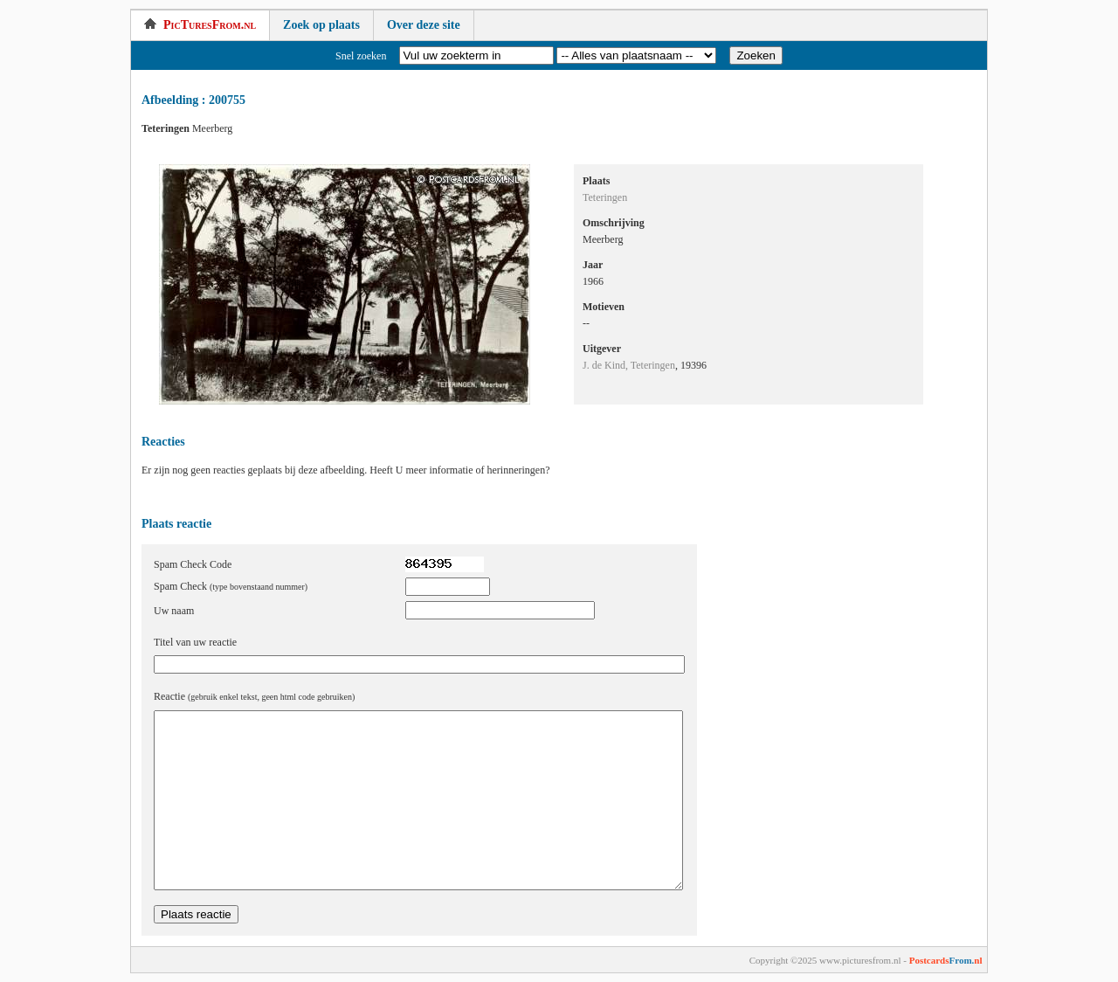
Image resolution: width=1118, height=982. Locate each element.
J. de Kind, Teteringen (629, 365)
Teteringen (605, 197)
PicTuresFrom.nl (200, 24)
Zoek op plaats (321, 24)
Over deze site (423, 24)
